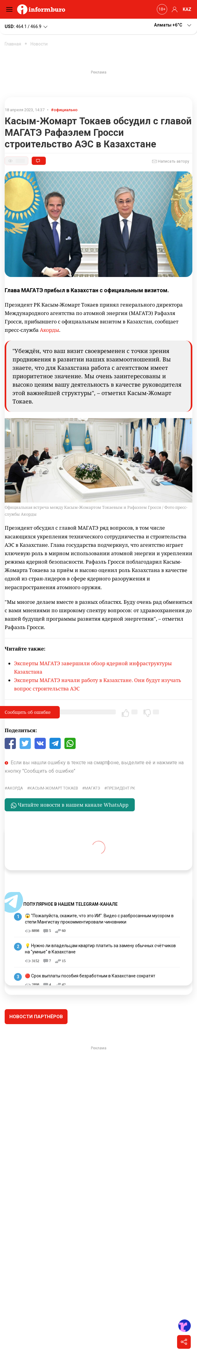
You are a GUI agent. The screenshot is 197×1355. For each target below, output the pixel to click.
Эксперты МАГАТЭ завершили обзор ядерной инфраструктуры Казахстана (93, 667)
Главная (13, 43)
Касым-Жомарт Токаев (54, 788)
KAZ (187, 9)
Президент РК (121, 788)
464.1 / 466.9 (27, 27)
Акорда (15, 788)
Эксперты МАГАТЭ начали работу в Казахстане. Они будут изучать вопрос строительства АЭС (97, 684)
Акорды (49, 330)
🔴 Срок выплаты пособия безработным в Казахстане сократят (90, 975)
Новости (39, 43)
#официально (64, 109)
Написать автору (170, 161)
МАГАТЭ (92, 788)
